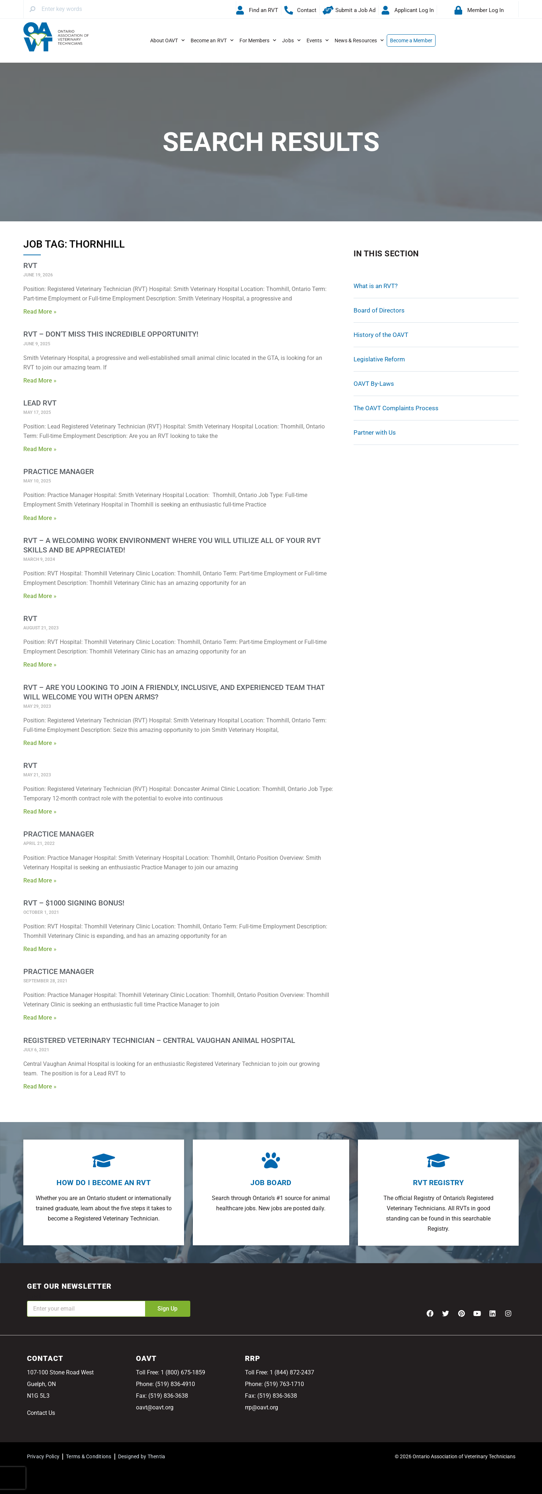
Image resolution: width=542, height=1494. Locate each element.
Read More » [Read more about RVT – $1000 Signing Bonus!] (39, 949)
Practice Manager (58, 471)
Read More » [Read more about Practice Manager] (39, 518)
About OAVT (167, 40)
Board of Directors (379, 310)
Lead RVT (39, 403)
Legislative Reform (379, 359)
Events (318, 40)
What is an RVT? (376, 286)
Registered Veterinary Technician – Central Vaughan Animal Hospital (159, 1040)
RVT (30, 265)
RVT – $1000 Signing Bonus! (73, 903)
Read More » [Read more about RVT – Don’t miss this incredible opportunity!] (39, 380)
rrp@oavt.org (261, 1407)
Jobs (291, 40)
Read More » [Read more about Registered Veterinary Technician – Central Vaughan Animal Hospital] (39, 1086)
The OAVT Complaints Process (396, 408)
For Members (258, 40)
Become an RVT (212, 40)
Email (34, 1295)
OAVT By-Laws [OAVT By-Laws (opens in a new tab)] (374, 383)
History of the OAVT (381, 334)
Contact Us (41, 1412)
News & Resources (359, 40)
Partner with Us (375, 432)
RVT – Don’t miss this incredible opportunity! (110, 334)
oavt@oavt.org (154, 1407)
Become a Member (411, 40)
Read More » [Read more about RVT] (39, 311)
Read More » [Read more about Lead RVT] (39, 449)
